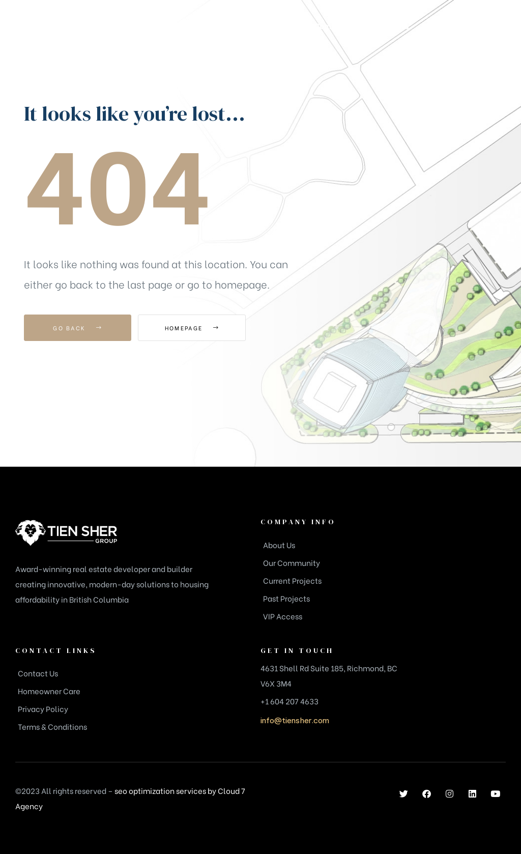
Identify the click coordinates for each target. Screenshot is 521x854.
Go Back (77, 328)
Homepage (194, 328)
